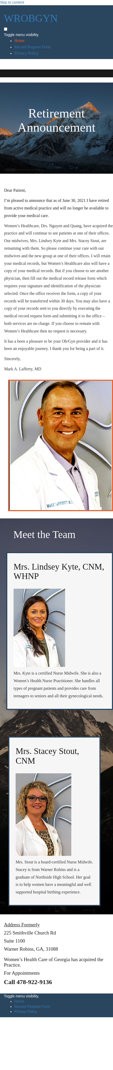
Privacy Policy (26, 53)
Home (19, 40)
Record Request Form (32, 47)
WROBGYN (31, 18)
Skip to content (12, 2)
